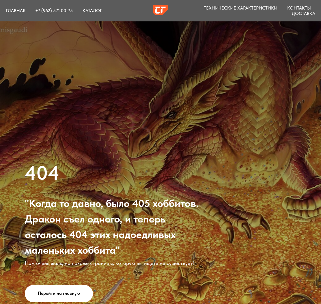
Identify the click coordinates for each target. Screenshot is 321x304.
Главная (15, 10)
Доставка (303, 13)
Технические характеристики (240, 8)
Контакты (299, 8)
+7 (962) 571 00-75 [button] (54, 10)
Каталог (92, 10)
